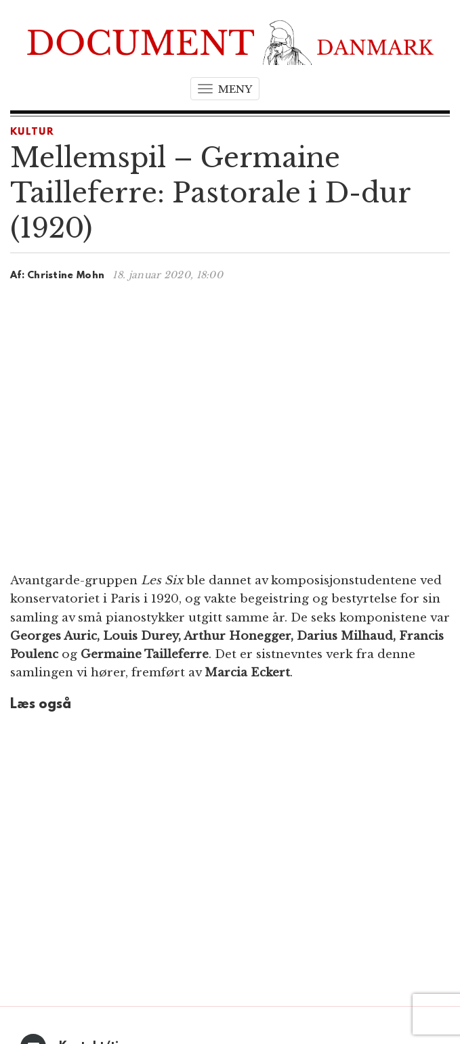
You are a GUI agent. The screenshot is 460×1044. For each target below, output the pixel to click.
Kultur (32, 132)
